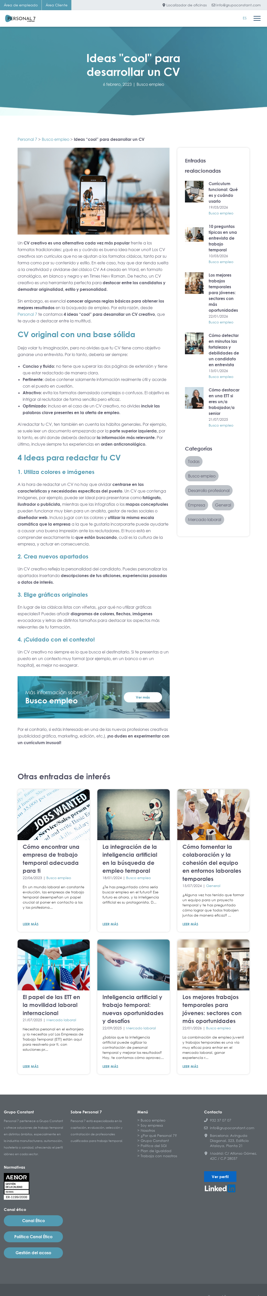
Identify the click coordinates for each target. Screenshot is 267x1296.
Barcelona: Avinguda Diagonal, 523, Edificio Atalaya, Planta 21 (226, 1140)
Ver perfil (220, 1176)
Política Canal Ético (33, 1236)
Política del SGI (154, 1145)
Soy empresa (152, 1125)
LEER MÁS (30, 924)
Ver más (143, 697)
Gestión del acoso (33, 1252)
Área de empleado (21, 5)
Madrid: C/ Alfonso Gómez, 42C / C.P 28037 (230, 1156)
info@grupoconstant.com (236, 5)
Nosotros (148, 1130)
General (213, 885)
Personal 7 (27, 139)
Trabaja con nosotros (159, 1156)
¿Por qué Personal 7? (159, 1135)
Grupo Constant (155, 1140)
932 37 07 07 (217, 1120)
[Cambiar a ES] (244, 18)
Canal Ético (33, 1220)
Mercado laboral (61, 1020)
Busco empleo (150, 84)
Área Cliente (57, 5)
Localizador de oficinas (185, 5)
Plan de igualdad (156, 1151)
